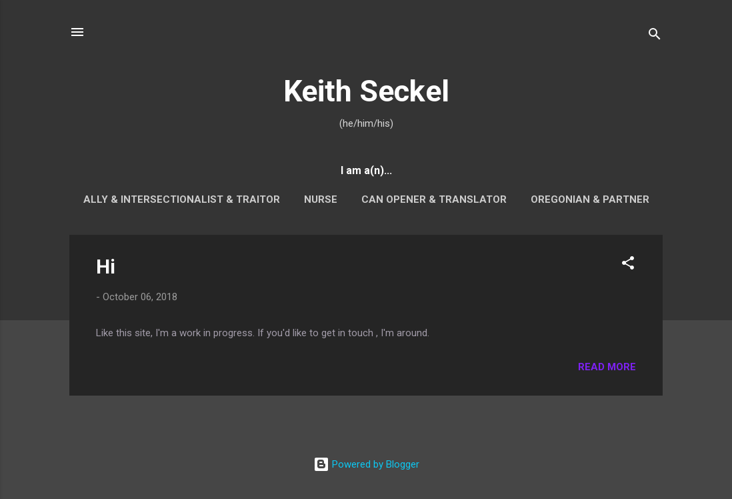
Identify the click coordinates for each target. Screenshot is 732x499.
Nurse (320, 199)
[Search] (655, 36)
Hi (105, 266)
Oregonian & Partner (590, 199)
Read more (607, 367)
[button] (628, 265)
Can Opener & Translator (434, 199)
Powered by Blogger (366, 464)
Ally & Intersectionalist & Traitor (181, 199)
